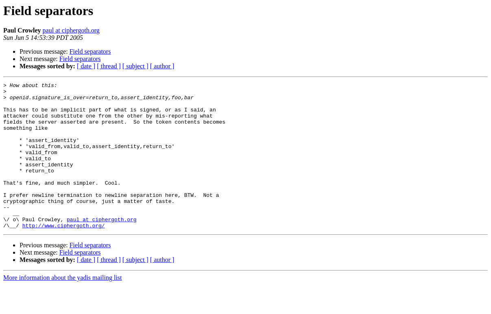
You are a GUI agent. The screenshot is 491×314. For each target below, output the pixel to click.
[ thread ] (109, 66)
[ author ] (162, 66)
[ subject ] (135, 66)
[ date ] (86, 66)
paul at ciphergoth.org (71, 30)
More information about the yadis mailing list (62, 306)
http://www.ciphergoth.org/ (63, 254)
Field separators (90, 51)
